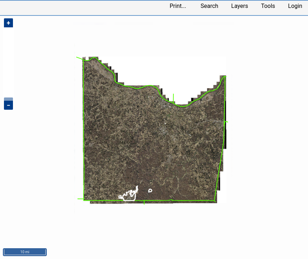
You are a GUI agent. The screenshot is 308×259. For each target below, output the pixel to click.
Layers (239, 6)
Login (295, 6)
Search (209, 6)
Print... (177, 6)
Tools (268, 6)
